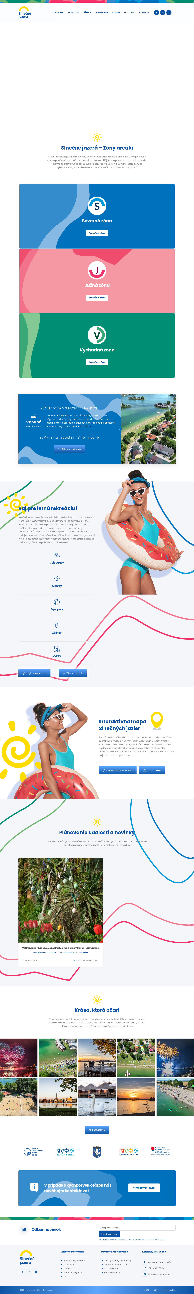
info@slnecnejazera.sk (156, 1274)
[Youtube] (168, 12)
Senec (88, 960)
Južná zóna (80, 960)
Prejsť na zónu (97, 233)
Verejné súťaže (110, 1268)
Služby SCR (67, 1264)
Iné (63, 1276)
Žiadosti (66, 1268)
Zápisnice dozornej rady (114, 1264)
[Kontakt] (144, 1188)
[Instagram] (162, 12)
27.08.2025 (85, 426)
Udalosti (95, 960)
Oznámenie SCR (110, 1272)
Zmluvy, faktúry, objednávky (116, 1260)
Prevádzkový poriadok (73, 1260)
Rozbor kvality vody (71, 1272)
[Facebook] (156, 12)
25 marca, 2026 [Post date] (31, 960)
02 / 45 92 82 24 (153, 1268)
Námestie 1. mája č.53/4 (156, 1262)
